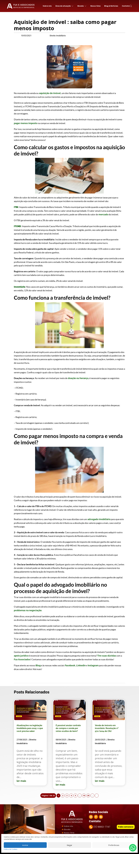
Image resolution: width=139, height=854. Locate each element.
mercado (103, 214)
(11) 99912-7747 (101, 826)
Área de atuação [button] (64, 6)
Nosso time (95, 6)
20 (88, 795)
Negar (69, 845)
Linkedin (81, 665)
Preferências (113, 845)
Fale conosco (125, 826)
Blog (38, 665)
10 (84, 795)
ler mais (21, 780)
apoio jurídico (21, 655)
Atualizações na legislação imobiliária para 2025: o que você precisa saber (30, 728)
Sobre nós (47, 6)
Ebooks (67, 829)
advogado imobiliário (99, 519)
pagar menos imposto (25, 123)
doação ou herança (77, 378)
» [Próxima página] (96, 795)
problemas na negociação (28, 610)
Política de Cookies (10, 849)
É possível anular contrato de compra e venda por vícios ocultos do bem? (68, 728)
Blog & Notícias (111, 6)
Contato (126, 6)
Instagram (93, 665)
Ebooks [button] (82, 6)
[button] (131, 6)
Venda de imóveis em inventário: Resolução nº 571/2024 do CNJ (107, 728)
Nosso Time (69, 832)
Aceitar (25, 845)
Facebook (69, 665)
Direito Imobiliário (58, 35)
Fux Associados (22, 659)
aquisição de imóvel (50, 93)
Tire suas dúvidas (106, 655)
